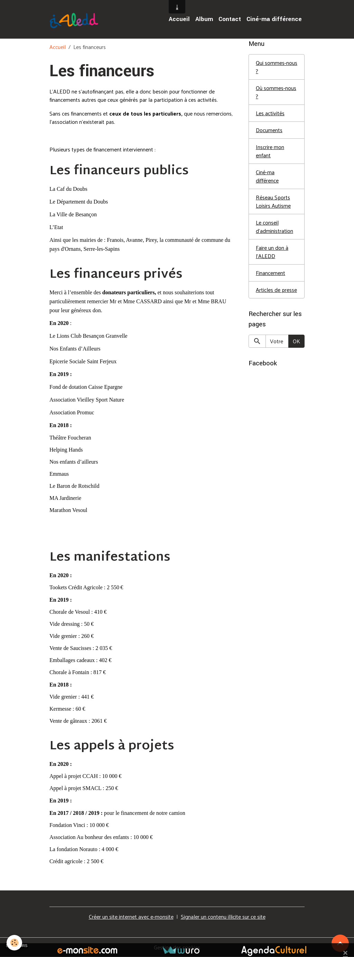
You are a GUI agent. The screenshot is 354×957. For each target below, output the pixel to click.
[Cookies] (14, 942)
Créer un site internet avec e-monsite (131, 916)
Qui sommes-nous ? (276, 67)
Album (204, 19)
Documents (269, 130)
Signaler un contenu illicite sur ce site (223, 916)
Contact (229, 19)
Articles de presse (276, 290)
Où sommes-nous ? (276, 92)
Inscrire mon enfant (270, 151)
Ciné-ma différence (274, 19)
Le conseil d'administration (274, 226)
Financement (270, 273)
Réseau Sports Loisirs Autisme (273, 201)
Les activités (270, 113)
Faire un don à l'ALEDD (272, 252)
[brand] (75, 19)
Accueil (179, 19)
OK (296, 341)
